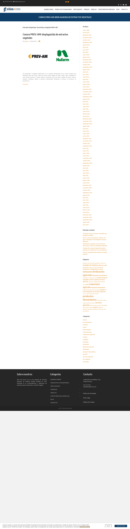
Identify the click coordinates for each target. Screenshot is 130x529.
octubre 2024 (86, 64)
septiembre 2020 (87, 163)
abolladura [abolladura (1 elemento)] (85, 263)
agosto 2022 (86, 126)
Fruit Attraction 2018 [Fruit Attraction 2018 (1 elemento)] (93, 277)
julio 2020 (85, 168)
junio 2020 (86, 170)
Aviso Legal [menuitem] (86, 398)
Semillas (85, 354)
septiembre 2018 (87, 219)
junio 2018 (86, 224)
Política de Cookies (84, 527)
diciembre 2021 (87, 138)
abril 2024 (85, 79)
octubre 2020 (86, 160)
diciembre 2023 (87, 89)
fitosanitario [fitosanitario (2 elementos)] (95, 275)
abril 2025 (85, 52)
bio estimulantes (87, 322)
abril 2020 (85, 175)
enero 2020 (86, 183)
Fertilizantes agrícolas (89, 334)
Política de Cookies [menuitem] (89, 402)
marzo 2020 (86, 178)
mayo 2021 (86, 150)
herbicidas (85, 342)
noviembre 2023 (87, 91)
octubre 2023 (86, 94)
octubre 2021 (86, 143)
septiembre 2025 (87, 42)
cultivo (84, 327)
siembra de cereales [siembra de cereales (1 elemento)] (97, 305)
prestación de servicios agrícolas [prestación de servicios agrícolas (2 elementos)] (96, 291)
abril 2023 (85, 109)
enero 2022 (86, 136)
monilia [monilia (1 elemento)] (94, 289)
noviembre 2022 (87, 121)
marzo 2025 (86, 54)
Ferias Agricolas (87, 332)
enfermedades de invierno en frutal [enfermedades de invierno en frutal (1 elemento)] (90, 267)
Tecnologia (86, 361)
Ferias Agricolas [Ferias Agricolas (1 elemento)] (100, 267)
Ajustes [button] (108, 526)
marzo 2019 (86, 207)
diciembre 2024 (87, 59)
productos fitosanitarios (89, 352)
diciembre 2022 (87, 119)
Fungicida (85, 339)
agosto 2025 (86, 45)
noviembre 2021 (87, 141)
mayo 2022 (86, 131)
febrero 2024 (86, 84)
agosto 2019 (86, 195)
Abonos (85, 319)
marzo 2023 (86, 111)
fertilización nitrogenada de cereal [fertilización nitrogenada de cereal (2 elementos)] (93, 269)
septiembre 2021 (87, 146)
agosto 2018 (86, 222)
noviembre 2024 (87, 62)
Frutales (85, 337)
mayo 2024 (86, 77)
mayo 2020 (86, 173)
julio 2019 (85, 197)
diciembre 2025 (87, 35)
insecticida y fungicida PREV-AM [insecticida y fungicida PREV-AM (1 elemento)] (95, 281)
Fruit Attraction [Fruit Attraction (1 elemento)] (86, 277)
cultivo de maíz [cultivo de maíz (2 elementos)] (102, 265)
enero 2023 (86, 116)
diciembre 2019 (87, 185)
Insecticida (86, 344)
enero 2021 (86, 155)
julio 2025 (85, 47)
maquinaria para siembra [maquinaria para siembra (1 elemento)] (88, 289)
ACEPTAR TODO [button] (121, 526)
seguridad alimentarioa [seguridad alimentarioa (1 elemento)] (90, 302)
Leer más (25, 84)
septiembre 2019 (87, 192)
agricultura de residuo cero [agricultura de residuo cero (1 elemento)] (100, 263)
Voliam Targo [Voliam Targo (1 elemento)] (100, 309)
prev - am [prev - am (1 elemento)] (85, 293)
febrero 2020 (86, 180)
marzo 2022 (86, 133)
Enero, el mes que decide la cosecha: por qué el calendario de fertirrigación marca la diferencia (94, 239)
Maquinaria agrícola (88, 347)
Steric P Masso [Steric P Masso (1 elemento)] (89, 307)
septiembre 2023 (87, 96)
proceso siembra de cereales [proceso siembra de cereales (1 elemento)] (92, 293)
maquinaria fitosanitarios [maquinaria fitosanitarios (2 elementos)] (98, 287)
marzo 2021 (86, 153)
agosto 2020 (86, 165)
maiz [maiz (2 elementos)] (87, 284)
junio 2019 (86, 200)
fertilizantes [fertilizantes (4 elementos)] (88, 272)
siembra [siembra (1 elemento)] (91, 305)
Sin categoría (86, 359)
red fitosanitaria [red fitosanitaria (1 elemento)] (100, 300)
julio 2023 (85, 101)
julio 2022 (85, 128)
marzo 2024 (86, 82)
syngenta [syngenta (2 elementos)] (95, 307)
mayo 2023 (86, 106)
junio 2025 (86, 50)
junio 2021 (86, 148)
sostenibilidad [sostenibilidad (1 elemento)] (104, 305)
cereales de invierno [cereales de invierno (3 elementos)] (90, 265)
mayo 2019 (86, 202)
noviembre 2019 (87, 187)
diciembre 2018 (87, 215)
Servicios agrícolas (88, 356)
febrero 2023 (86, 114)
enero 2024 (86, 86)
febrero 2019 (86, 210)
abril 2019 (85, 205)
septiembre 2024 (87, 67)
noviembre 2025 (87, 37)
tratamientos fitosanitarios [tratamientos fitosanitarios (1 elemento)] (93, 309)
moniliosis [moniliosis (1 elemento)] (98, 289)
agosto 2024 (86, 69)
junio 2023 (86, 104)
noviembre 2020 (87, 158)
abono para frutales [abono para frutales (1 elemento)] (91, 263)
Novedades (86, 349)
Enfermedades (87, 329)
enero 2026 (86, 32)
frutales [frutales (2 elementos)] (99, 277)
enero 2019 (86, 212)
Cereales (85, 324)
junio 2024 (86, 74)
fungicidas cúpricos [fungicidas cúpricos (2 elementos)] (88, 279)
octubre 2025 (86, 40)
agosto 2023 (86, 99)
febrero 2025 (86, 57)
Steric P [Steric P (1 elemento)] (84, 307)
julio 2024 (85, 72)
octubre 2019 (86, 190)
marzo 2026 (86, 30)
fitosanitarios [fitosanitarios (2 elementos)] (103, 275)
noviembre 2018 (87, 217)
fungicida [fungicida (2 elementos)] (104, 277)
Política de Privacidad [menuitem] (89, 393)
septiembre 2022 (87, 123)
